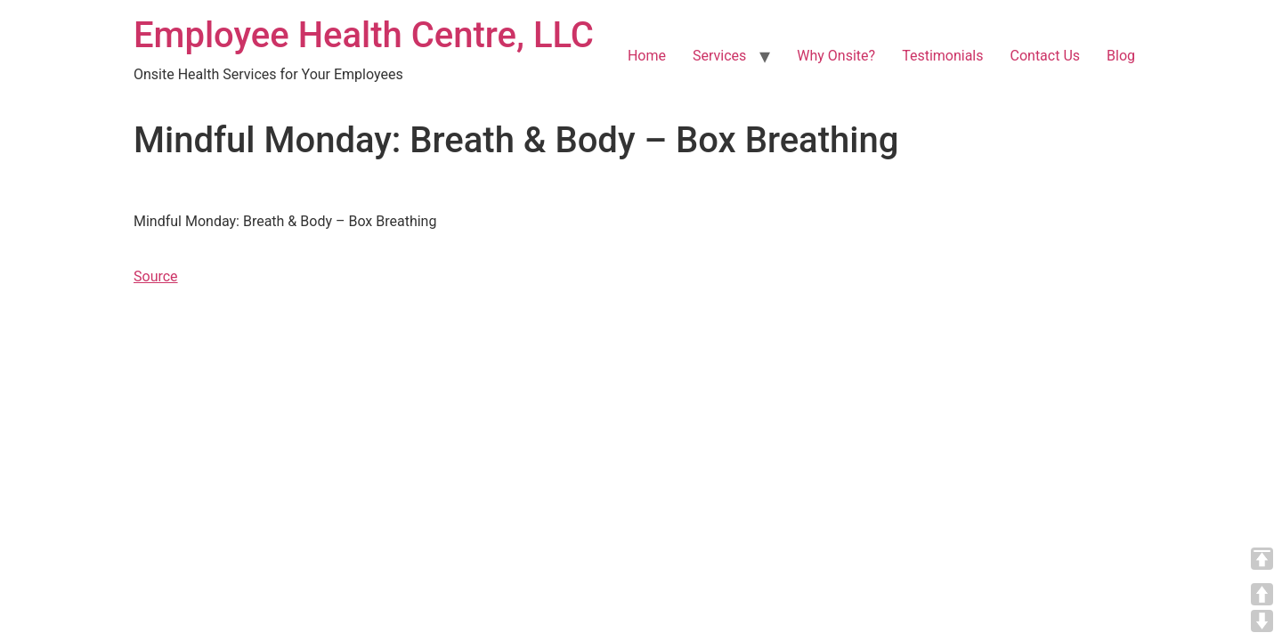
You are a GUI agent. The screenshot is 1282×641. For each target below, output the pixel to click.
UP (1262, 594)
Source (156, 276)
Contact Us (1045, 55)
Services (719, 55)
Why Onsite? (836, 55)
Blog (1121, 55)
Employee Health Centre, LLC (364, 35)
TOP (1262, 559)
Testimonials (942, 55)
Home (647, 55)
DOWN (1262, 621)
